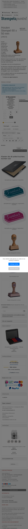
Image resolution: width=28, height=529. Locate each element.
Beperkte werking (14, 268)
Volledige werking (14, 264)
